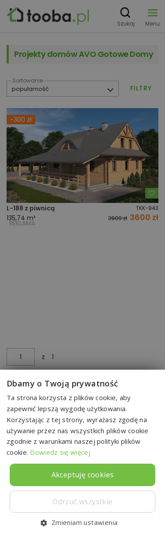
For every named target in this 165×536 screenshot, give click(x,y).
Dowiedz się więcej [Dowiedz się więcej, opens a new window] (60, 452)
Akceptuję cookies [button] (82, 475)
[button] (82, 522)
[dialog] (82, 268)
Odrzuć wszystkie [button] (82, 501)
